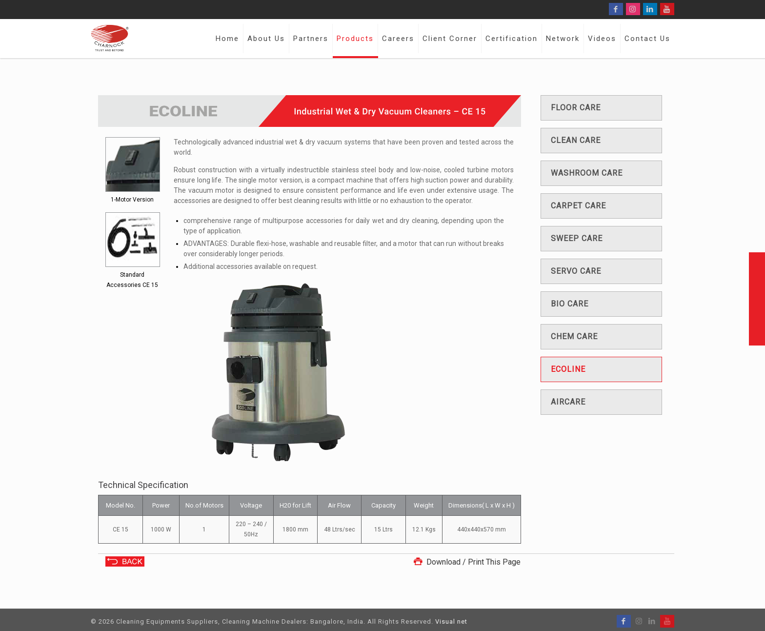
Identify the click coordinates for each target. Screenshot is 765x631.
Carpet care (578, 205)
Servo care (576, 271)
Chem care (574, 336)
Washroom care (587, 173)
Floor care (576, 107)
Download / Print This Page (466, 562)
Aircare (568, 402)
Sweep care (577, 238)
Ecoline (568, 369)
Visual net (451, 621)
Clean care (576, 140)
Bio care (569, 303)
